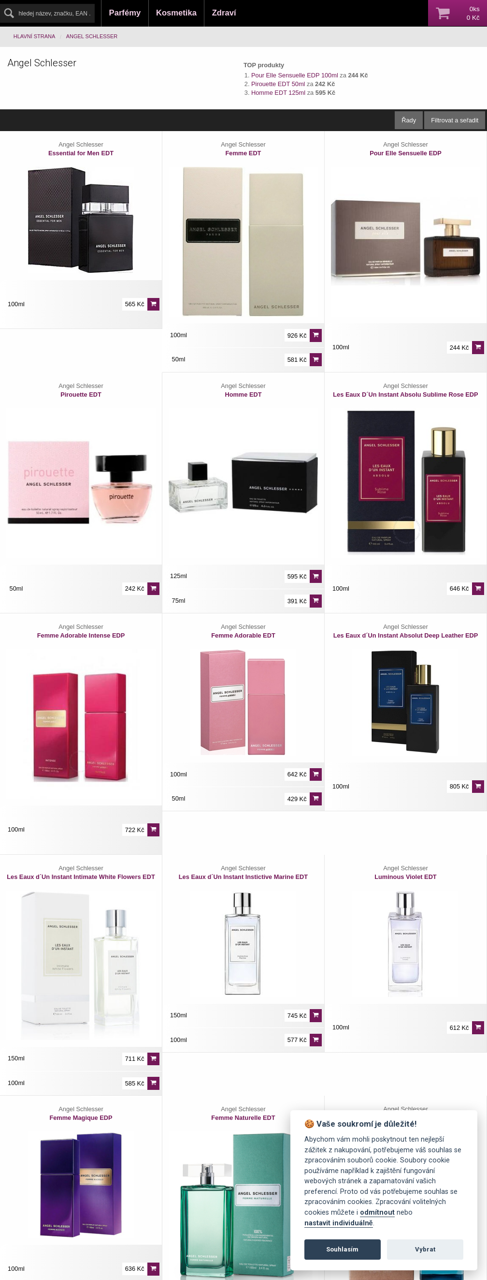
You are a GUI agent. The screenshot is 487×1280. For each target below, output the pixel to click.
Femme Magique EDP (80, 1117)
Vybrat (425, 1249)
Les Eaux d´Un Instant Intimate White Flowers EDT (81, 876)
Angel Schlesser (92, 36)
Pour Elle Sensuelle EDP (406, 153)
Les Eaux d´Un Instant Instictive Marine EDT (243, 876)
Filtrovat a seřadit (454, 120)
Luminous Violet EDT (405, 876)
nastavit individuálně (338, 1223)
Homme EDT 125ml (278, 92)
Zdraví (224, 12)
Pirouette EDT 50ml (278, 84)
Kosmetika (176, 12)
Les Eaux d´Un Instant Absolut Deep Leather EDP (405, 635)
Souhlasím (342, 1249)
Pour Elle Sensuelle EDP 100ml (294, 75)
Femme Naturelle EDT (243, 1117)
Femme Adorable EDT (243, 635)
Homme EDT (243, 394)
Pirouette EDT (80, 394)
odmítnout (377, 1212)
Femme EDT (243, 153)
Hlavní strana (35, 36)
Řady (408, 120)
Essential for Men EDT (81, 153)
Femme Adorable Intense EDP (81, 635)
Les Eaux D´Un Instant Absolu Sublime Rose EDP (405, 394)
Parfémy (125, 12)
